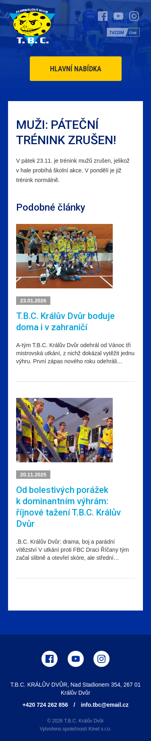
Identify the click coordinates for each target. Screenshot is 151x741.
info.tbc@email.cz (105, 705)
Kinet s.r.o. (100, 729)
